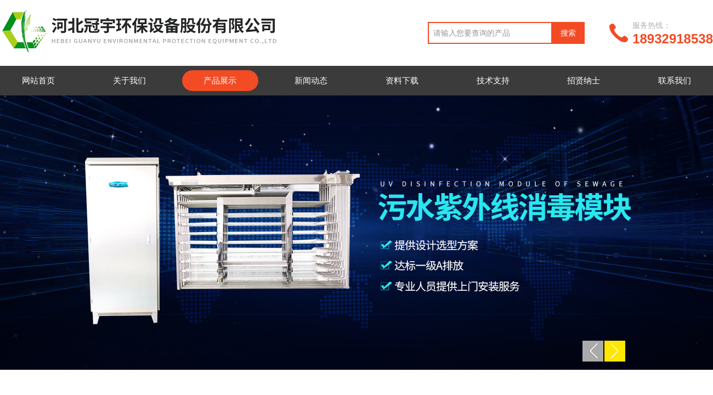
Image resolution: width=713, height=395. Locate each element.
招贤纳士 (583, 80)
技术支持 (493, 80)
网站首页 (38, 80)
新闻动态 (311, 80)
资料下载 (402, 80)
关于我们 (129, 80)
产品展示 (219, 80)
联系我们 (674, 80)
